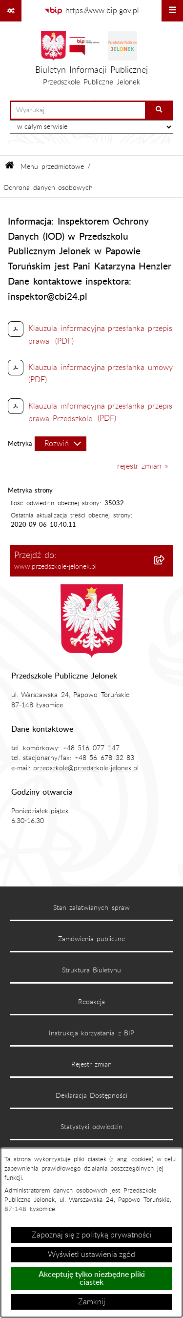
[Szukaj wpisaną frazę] (159, 110)
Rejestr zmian (91, 1064)
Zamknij (91, 1302)
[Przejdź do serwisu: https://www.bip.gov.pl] (91, 10)
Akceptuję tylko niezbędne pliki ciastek (92, 1278)
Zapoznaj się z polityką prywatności (92, 1235)
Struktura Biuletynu (92, 970)
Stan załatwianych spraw (91, 908)
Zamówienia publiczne (91, 939)
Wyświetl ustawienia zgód (91, 1254)
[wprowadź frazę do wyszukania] (78, 110)
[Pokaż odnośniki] (10, 10)
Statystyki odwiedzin (92, 1127)
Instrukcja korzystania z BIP (92, 1033)
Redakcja (91, 1002)
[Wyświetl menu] (172, 10)
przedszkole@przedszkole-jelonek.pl (86, 768)
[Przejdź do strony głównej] (91, 61)
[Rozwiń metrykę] (60, 443)
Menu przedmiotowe (52, 166)
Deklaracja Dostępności (92, 1095)
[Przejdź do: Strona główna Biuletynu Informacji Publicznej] (9, 167)
